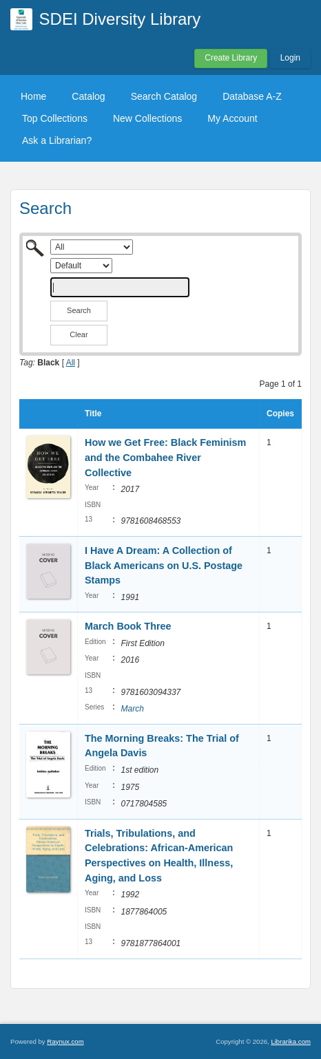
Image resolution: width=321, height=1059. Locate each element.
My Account (232, 118)
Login (290, 58)
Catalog (88, 96)
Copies (280, 413)
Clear (78, 334)
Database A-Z (252, 96)
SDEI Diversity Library (120, 19)
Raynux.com (65, 1041)
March (132, 709)
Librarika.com (291, 1041)
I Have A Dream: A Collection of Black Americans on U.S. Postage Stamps (163, 565)
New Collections (147, 118)
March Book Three (128, 626)
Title (93, 413)
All (70, 362)
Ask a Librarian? (57, 140)
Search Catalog (164, 96)
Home (33, 96)
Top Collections (54, 118)
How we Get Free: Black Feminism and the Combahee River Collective (165, 457)
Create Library (231, 58)
